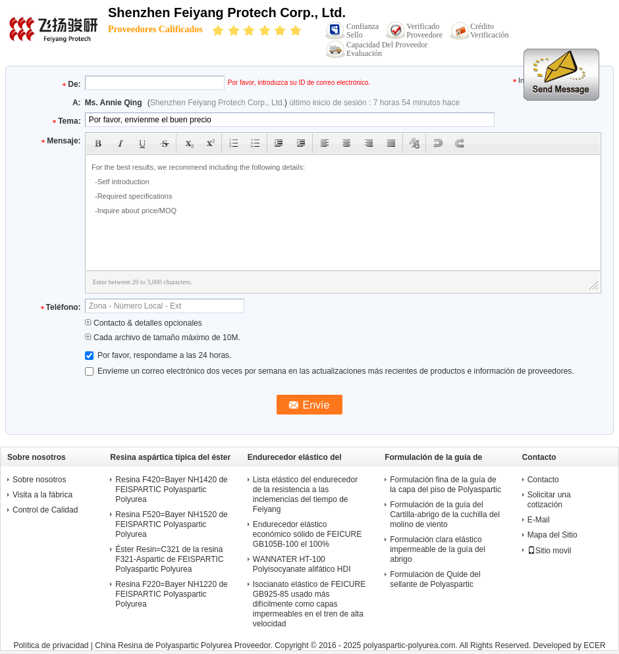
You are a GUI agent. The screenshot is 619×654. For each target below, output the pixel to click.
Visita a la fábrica (42, 494)
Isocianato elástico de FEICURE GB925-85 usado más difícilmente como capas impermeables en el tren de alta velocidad (309, 604)
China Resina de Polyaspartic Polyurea (163, 645)
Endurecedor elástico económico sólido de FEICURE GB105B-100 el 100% (307, 534)
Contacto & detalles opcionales (143, 323)
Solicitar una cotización (549, 499)
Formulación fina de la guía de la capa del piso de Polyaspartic (445, 484)
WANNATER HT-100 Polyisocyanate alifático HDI (302, 564)
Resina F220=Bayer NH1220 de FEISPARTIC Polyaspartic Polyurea (171, 594)
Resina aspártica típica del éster (170, 457)
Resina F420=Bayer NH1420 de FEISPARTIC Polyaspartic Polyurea (171, 489)
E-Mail (538, 519)
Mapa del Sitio (552, 535)
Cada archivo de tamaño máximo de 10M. (162, 337)
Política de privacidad (50, 645)
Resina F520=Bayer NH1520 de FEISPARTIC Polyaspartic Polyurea (171, 524)
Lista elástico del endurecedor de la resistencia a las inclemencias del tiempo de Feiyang (305, 494)
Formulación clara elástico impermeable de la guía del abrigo (437, 549)
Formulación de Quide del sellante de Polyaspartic (435, 579)
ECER (594, 645)
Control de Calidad (45, 510)
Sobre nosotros (39, 479)
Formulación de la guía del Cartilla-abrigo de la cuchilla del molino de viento (445, 514)
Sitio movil (549, 550)
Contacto (543, 479)
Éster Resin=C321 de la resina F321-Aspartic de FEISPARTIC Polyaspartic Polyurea (169, 559)
